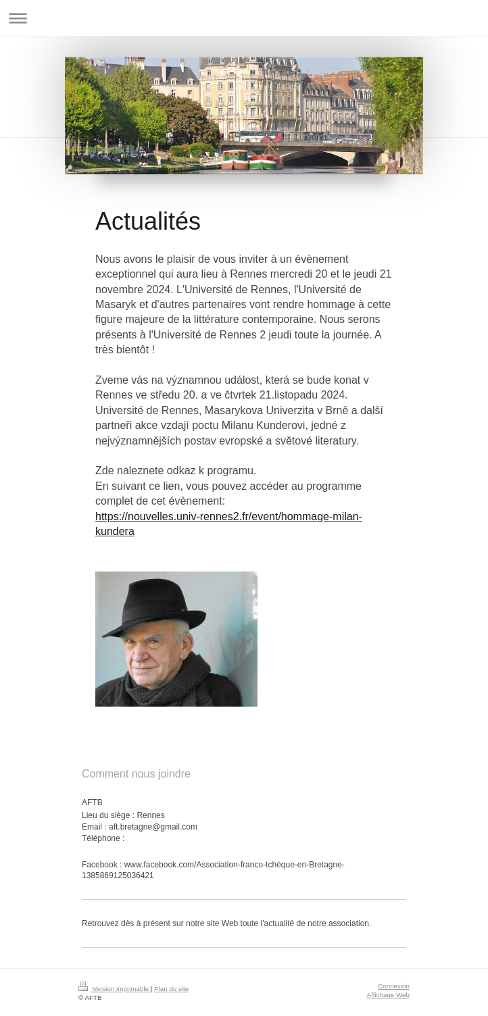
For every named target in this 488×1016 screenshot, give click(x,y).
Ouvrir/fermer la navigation (244, 17)
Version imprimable (114, 988)
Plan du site (171, 988)
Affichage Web (388, 994)
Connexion (394, 986)
